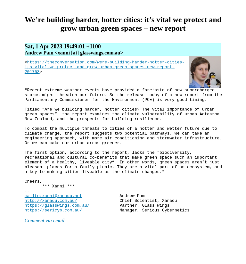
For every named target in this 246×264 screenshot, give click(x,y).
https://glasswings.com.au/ (57, 229)
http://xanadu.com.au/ (51, 223)
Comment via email (44, 245)
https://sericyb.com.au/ (53, 235)
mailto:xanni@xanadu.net (53, 217)
